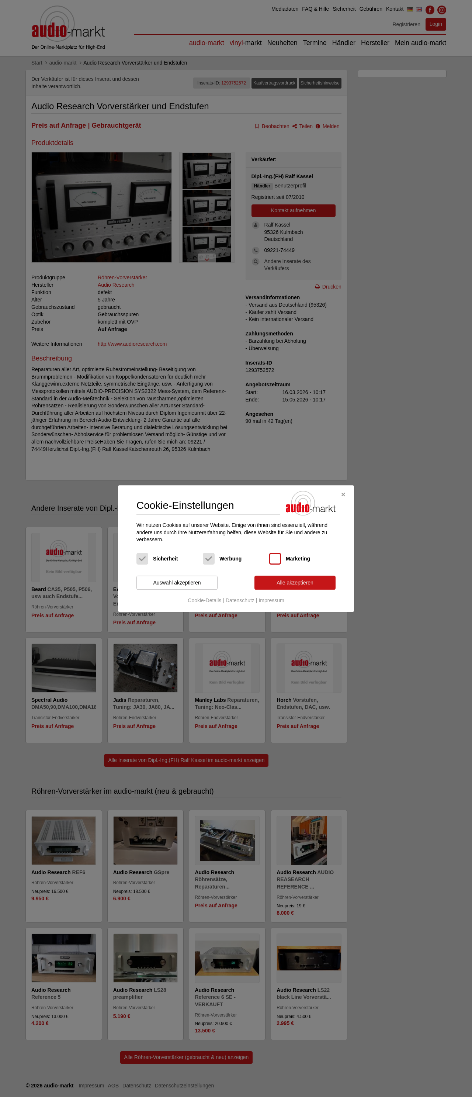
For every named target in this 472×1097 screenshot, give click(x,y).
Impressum (271, 601)
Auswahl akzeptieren (177, 583)
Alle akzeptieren (295, 583)
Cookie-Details (204, 601)
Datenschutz (240, 601)
